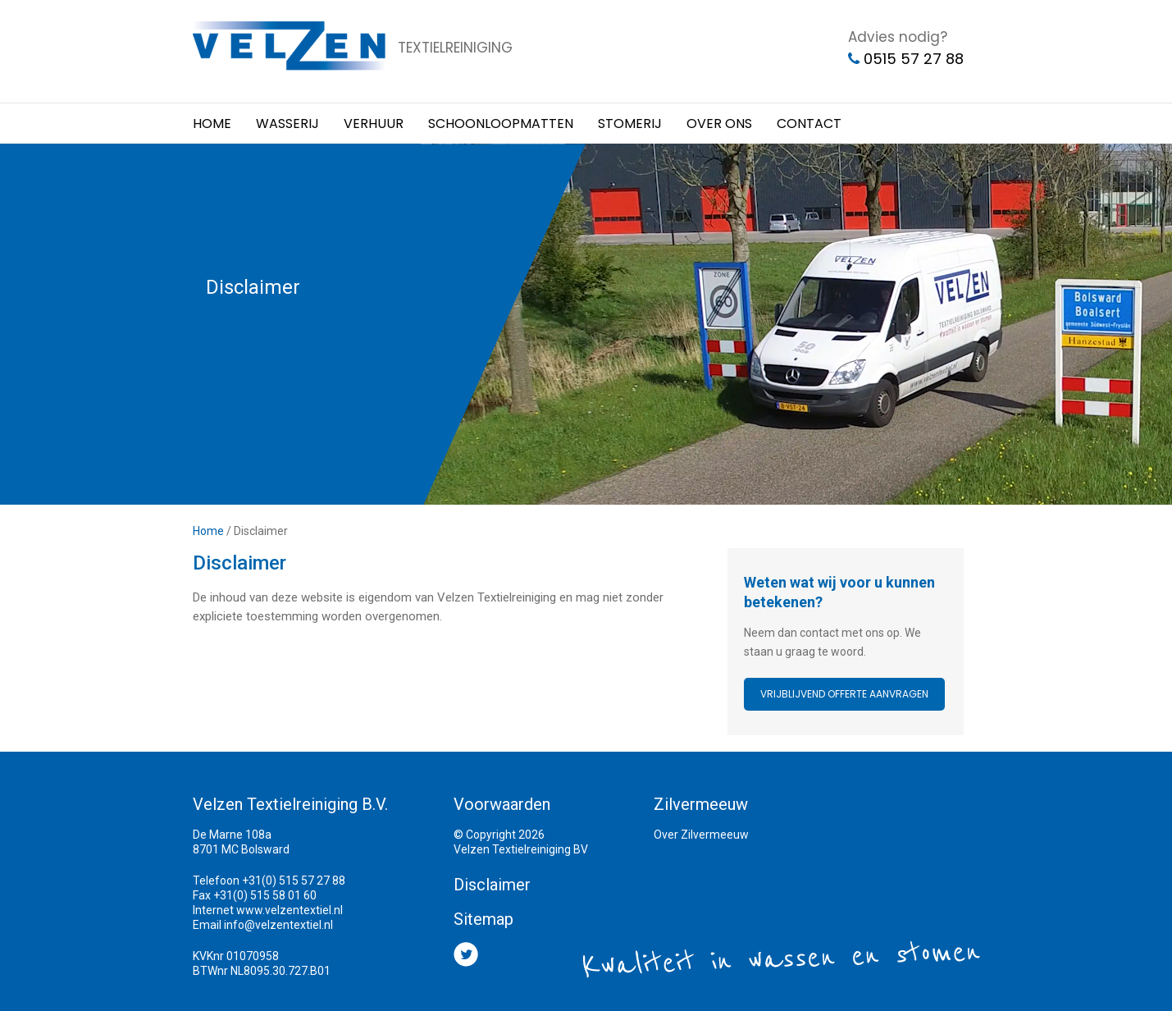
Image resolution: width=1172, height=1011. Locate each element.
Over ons (719, 123)
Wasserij (287, 123)
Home (212, 123)
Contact (809, 123)
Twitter (466, 954)
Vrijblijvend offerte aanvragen (844, 694)
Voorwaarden (502, 804)
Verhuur (374, 123)
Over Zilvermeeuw (701, 834)
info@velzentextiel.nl (278, 924)
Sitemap (483, 919)
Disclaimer (492, 884)
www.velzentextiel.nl (289, 910)
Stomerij (630, 123)
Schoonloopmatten (500, 123)
